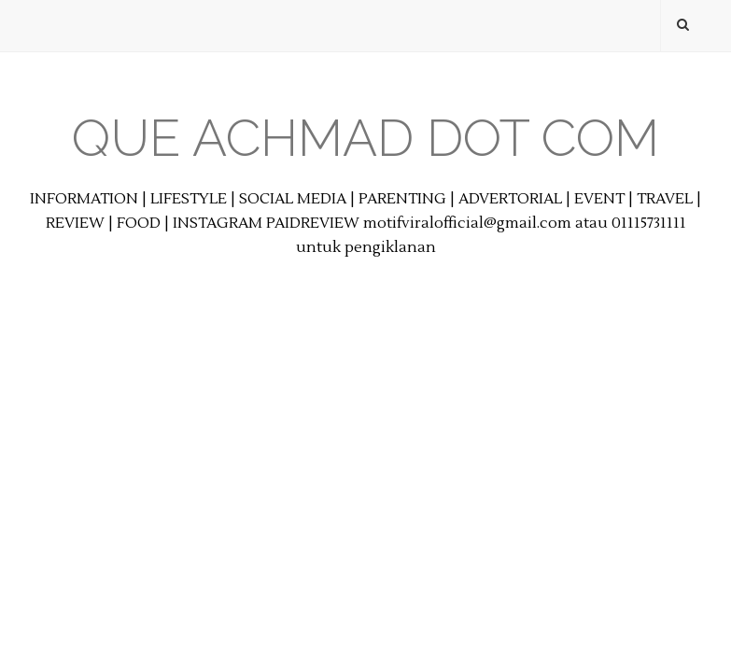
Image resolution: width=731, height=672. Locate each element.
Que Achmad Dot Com (365, 137)
